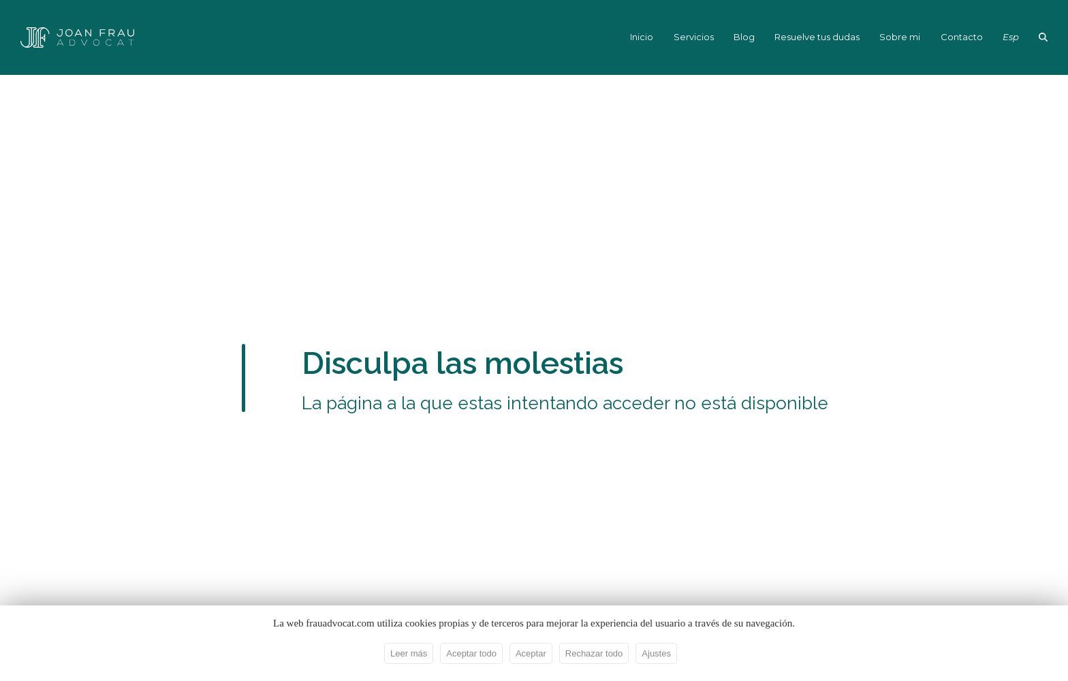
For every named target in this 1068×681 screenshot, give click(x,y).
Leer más (408, 653)
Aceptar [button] (531, 653)
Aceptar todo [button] (471, 653)
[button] (1043, 37)
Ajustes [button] (656, 653)
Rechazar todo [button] (594, 653)
